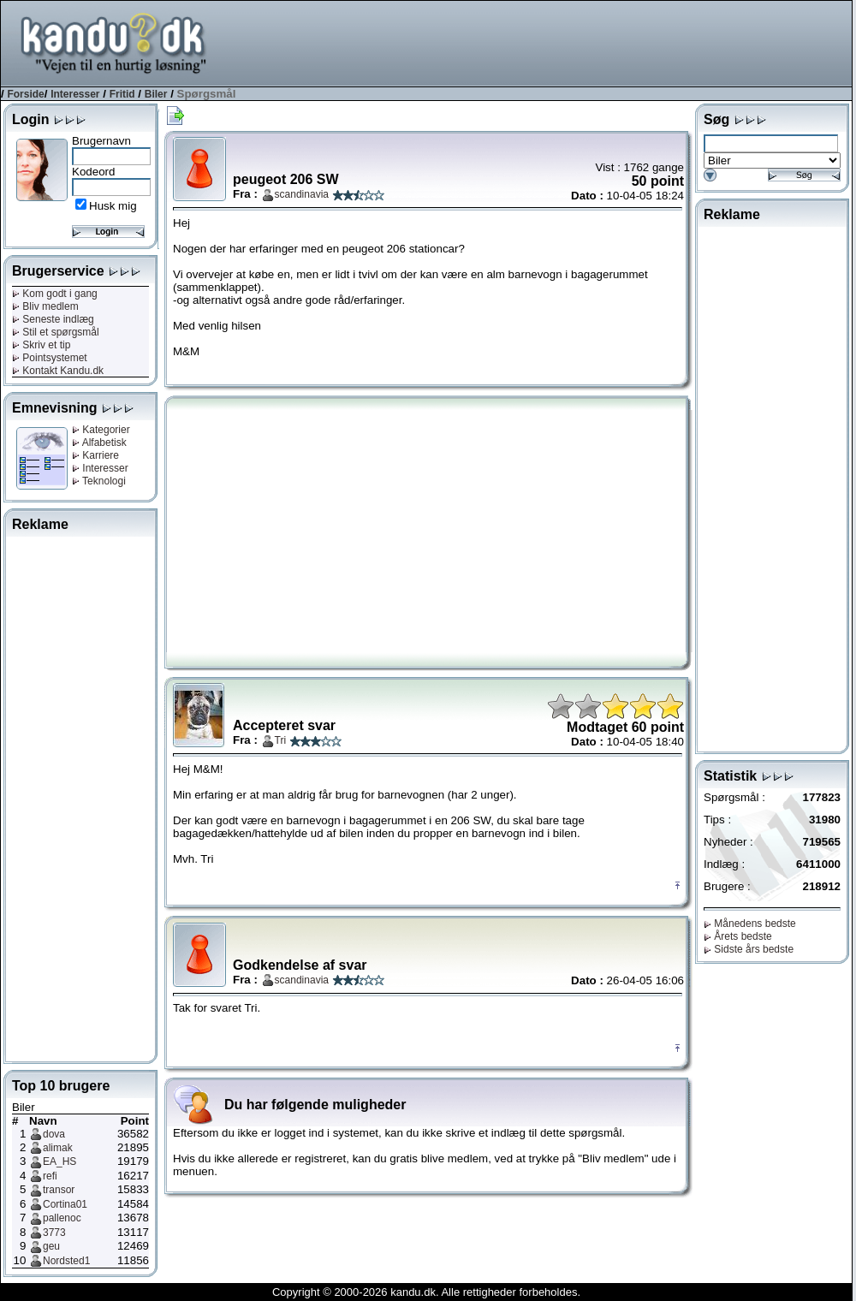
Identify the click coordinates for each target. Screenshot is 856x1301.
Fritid (122, 94)
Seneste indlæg (53, 319)
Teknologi (99, 481)
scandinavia (302, 194)
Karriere (95, 455)
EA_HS (59, 1161)
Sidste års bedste (749, 949)
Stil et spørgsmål (55, 332)
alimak (58, 1148)
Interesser (75, 94)
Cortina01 (65, 1204)
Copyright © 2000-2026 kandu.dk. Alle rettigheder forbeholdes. (426, 1292)
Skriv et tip (41, 345)
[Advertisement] (80, 796)
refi (50, 1176)
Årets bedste (738, 936)
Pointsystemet (49, 358)
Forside (25, 94)
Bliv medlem (45, 306)
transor (58, 1190)
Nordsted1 (66, 1261)
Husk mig (113, 205)
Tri (281, 740)
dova (54, 1134)
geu (51, 1246)
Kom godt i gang (55, 294)
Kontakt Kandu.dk (58, 371)
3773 (54, 1233)
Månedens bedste (750, 924)
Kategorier (101, 430)
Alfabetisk (99, 443)
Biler (156, 94)
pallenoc (62, 1218)
